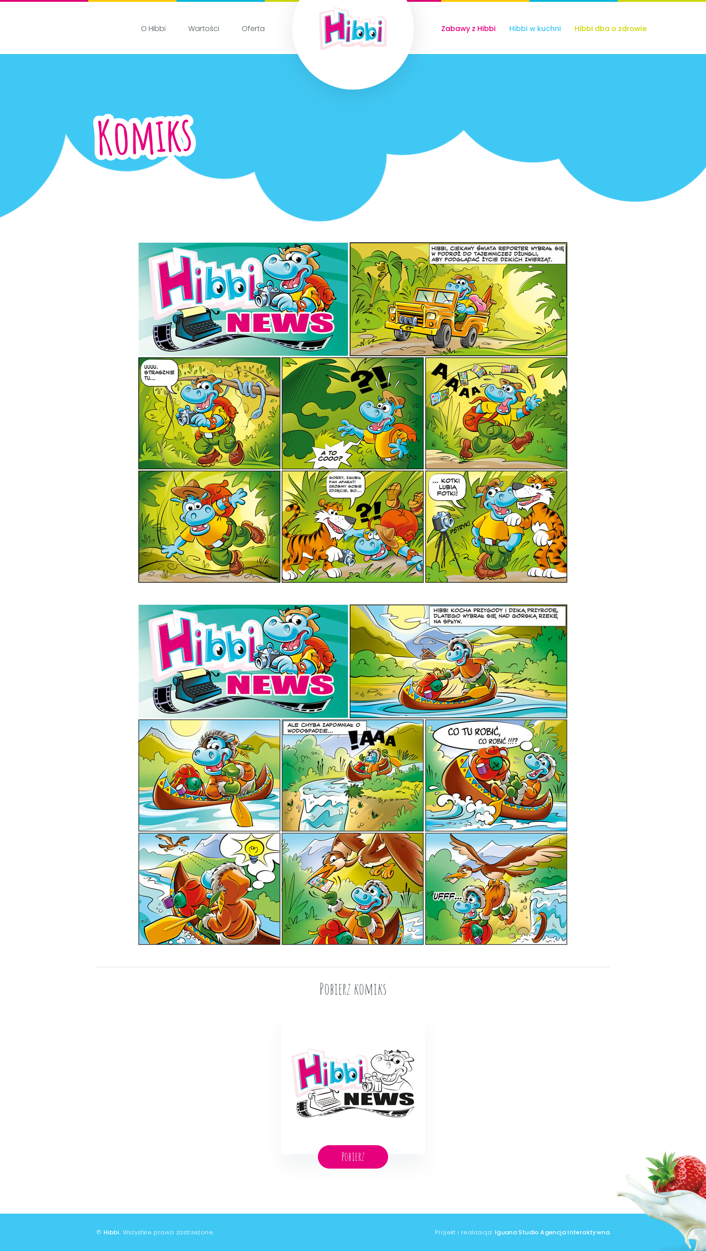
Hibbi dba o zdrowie (611, 28)
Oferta (253, 28)
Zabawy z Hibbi (468, 28)
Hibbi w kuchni (535, 28)
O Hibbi (153, 28)
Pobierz (353, 1156)
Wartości (203, 28)
